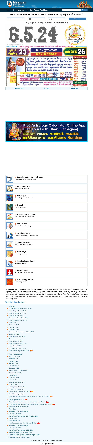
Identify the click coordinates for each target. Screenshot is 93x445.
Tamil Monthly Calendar (16, 315)
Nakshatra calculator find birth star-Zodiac (22, 423)
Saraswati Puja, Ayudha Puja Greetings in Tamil (24, 435)
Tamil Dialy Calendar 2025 (17, 311)
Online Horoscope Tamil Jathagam (20, 308)
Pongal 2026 (13, 375)
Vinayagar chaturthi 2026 (17, 387)
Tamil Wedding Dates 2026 (18, 320)
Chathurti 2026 (14, 329)
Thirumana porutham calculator (19, 391)
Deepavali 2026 (14, 377)
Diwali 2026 (13, 380)
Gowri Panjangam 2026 (16, 389)
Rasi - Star (12, 409)
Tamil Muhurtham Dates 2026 (18, 318)
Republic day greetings (16, 394)
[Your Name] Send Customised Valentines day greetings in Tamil (30, 404)
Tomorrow (74, 88)
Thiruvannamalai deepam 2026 (19, 406)
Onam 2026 (13, 384)
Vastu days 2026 (14, 334)
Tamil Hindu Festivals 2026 (18, 343)
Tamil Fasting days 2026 (17, 336)
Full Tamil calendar (15, 414)
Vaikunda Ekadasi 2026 (16, 382)
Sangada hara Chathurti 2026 (18, 370)
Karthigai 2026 (13, 359)
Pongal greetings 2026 (16, 400)
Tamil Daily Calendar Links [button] (15, 302)
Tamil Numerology (15, 339)
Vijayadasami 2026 (15, 346)
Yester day (19, 88)
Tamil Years (12, 322)
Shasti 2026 (13, 418)
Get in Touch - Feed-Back (37, 10)
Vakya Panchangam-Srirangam (19, 411)
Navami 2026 (13, 363)
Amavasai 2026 (14, 325)
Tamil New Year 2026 (16, 341)
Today (46, 88)
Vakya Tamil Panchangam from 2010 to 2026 (23, 416)
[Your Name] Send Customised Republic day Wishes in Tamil (29, 396)
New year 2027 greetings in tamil (19, 437)
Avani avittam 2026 (15, 373)
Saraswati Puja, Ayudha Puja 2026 (20, 432)
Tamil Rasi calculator (15, 354)
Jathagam (12, 306)
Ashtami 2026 (13, 361)
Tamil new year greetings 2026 (19, 350)
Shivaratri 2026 (14, 368)
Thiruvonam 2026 (14, 421)
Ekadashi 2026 (14, 366)
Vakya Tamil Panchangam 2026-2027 (21, 430)
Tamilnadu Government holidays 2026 (21, 332)
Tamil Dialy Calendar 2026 (17, 313)
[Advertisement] (46, 106)
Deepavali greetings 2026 (17, 348)
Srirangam (18, 10)
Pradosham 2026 (14, 356)
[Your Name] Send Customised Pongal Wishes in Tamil (27, 402)
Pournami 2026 (14, 327)
